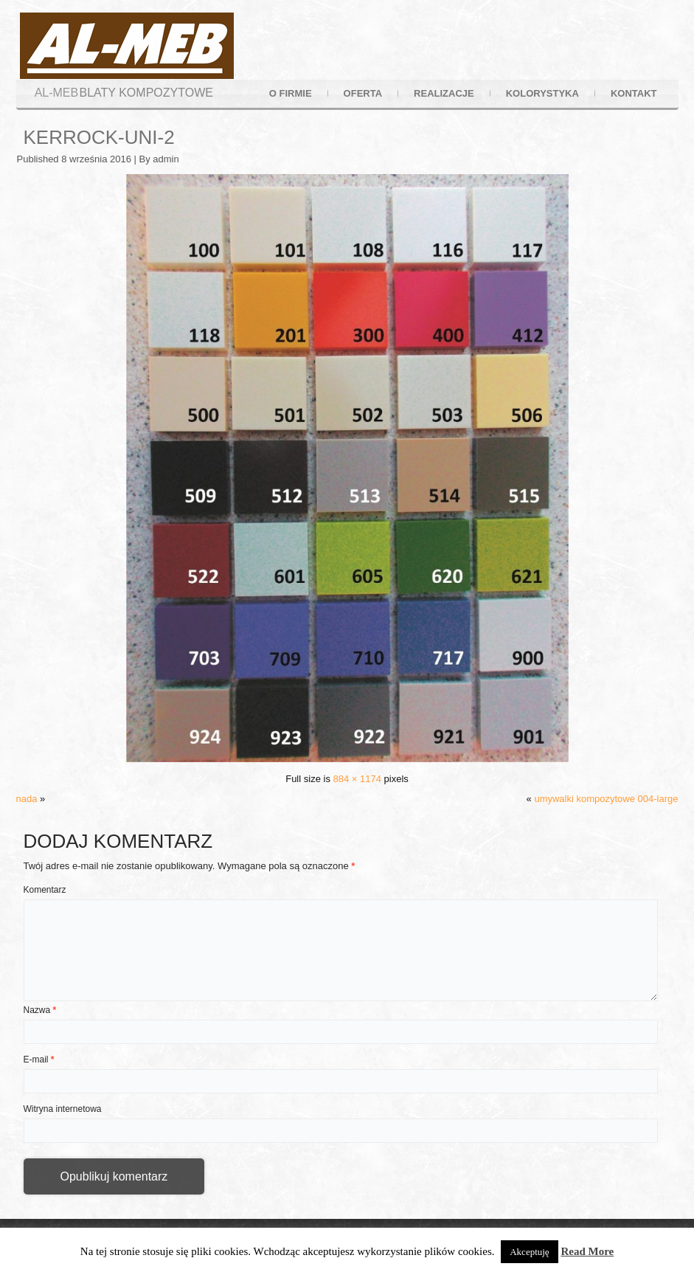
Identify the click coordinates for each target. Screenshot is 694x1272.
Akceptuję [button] (529, 1251)
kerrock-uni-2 (99, 137)
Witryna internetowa (63, 1109)
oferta (363, 93)
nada (27, 798)
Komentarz (45, 890)
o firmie (290, 93)
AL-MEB (57, 92)
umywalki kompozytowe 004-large (606, 798)
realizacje (444, 93)
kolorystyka (542, 93)
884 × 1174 (357, 778)
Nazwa (40, 1010)
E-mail (39, 1059)
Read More (587, 1251)
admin (165, 159)
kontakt (634, 93)
